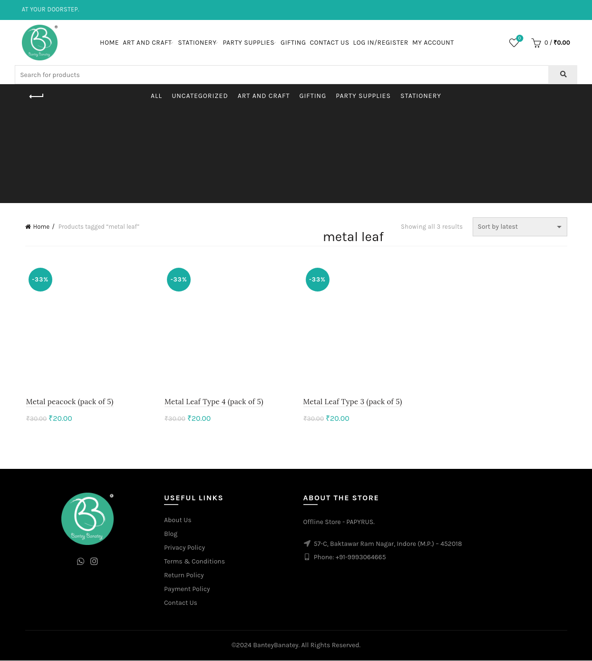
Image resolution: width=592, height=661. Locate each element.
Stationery (197, 43)
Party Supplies (248, 43)
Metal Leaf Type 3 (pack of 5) (352, 402)
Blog (170, 534)
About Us (178, 520)
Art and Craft (147, 43)
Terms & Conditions (194, 562)
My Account (433, 43)
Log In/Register (380, 43)
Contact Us (329, 43)
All (156, 96)
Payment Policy (187, 589)
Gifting (293, 43)
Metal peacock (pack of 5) (69, 402)
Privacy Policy (184, 548)
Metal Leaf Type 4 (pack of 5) (213, 402)
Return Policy (184, 576)
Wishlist (518, 39)
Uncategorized (200, 96)
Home (109, 43)
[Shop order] (520, 226)
